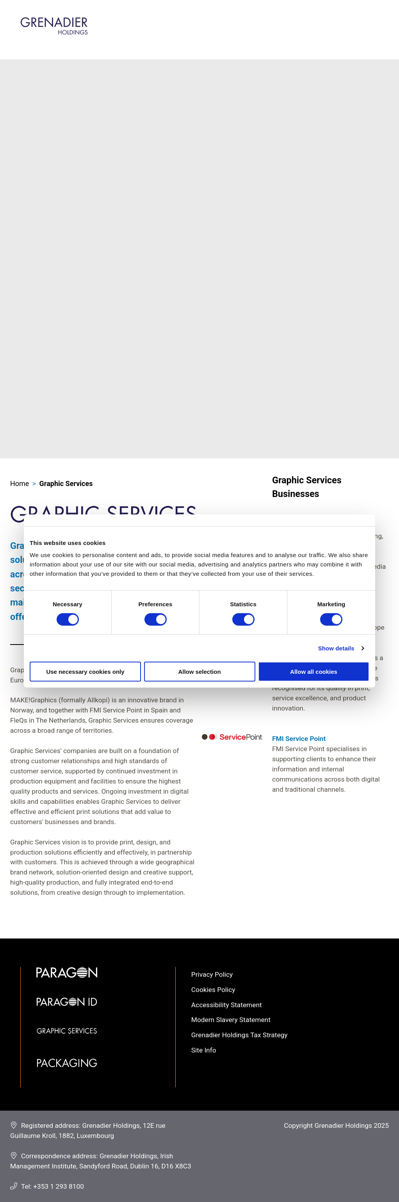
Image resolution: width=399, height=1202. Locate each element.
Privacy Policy (212, 974)
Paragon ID (66, 1012)
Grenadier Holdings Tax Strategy (239, 1035)
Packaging (66, 1073)
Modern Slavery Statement (231, 1020)
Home (19, 483)
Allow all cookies (313, 671)
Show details (336, 648)
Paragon (66, 982)
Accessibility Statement (226, 1005)
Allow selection (199, 671)
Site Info (203, 1050)
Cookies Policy (213, 990)
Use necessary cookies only (85, 671)
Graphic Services (66, 483)
